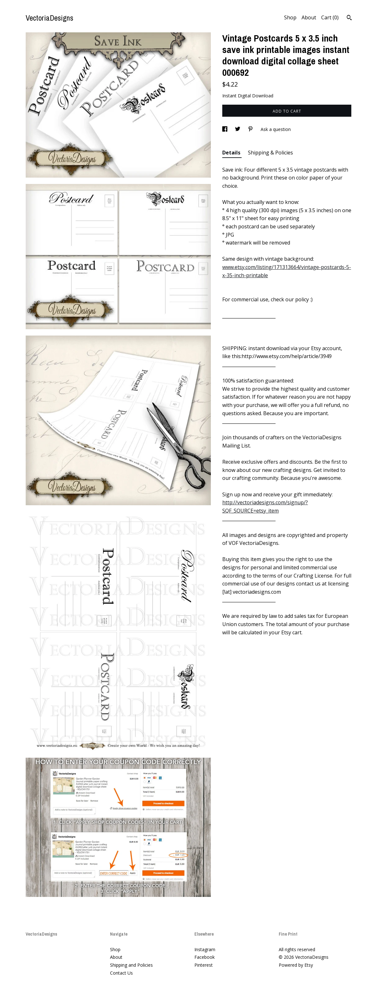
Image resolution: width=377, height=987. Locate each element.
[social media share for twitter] (238, 129)
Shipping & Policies (270, 152)
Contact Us (121, 973)
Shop (290, 17)
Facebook (204, 957)
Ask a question (276, 129)
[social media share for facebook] (225, 129)
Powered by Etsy (296, 965)
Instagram (204, 949)
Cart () (330, 17)
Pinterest (203, 965)
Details (232, 152)
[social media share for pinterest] (251, 129)
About (309, 17)
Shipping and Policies (131, 965)
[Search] (349, 18)
